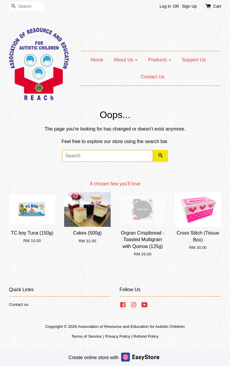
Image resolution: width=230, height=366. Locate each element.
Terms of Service (87, 336)
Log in (165, 6)
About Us (126, 59)
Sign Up (189, 6)
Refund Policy (146, 336)
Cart (217, 6)
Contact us (18, 304)
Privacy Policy (117, 336)
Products (160, 59)
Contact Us (152, 76)
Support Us (194, 59)
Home (97, 59)
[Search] (27, 6)
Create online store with (113, 357)
